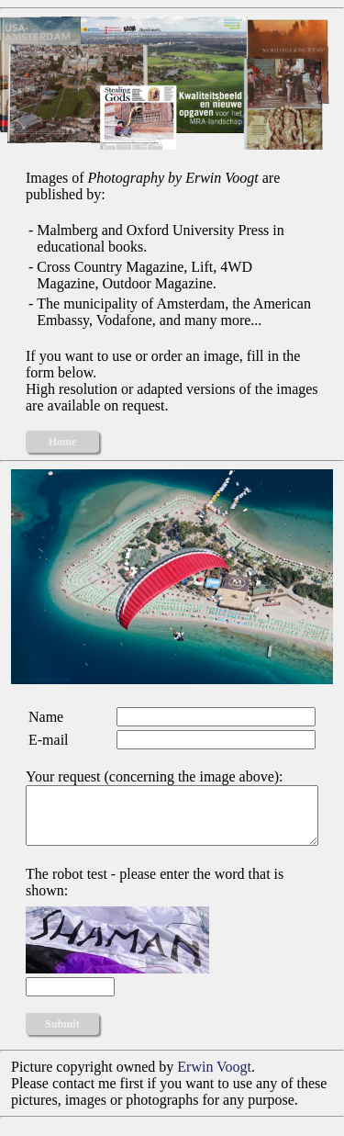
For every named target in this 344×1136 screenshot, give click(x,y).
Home (63, 441)
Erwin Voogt (214, 1077)
